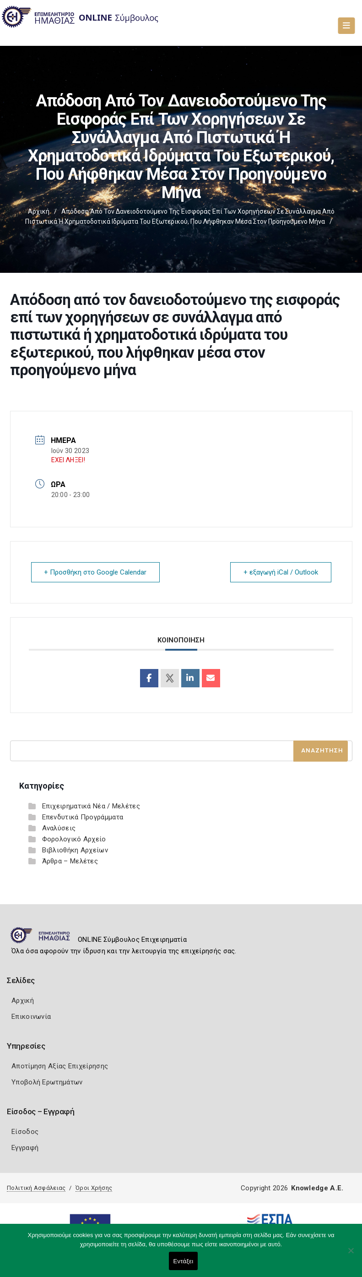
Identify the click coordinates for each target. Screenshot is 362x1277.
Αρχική (38, 211)
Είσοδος (24, 1132)
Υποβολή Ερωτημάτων (46, 1082)
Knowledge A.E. (317, 1188)
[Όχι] (350, 1255)
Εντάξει (183, 1261)
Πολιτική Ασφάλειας (36, 1187)
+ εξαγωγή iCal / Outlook (280, 572)
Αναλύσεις (59, 828)
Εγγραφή (24, 1148)
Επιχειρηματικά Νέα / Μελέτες (91, 806)
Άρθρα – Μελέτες (70, 861)
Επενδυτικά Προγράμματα (83, 817)
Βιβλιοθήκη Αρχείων (75, 850)
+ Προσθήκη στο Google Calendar (95, 572)
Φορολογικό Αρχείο (74, 839)
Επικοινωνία (31, 1016)
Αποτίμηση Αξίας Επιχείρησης (59, 1066)
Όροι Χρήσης (94, 1187)
